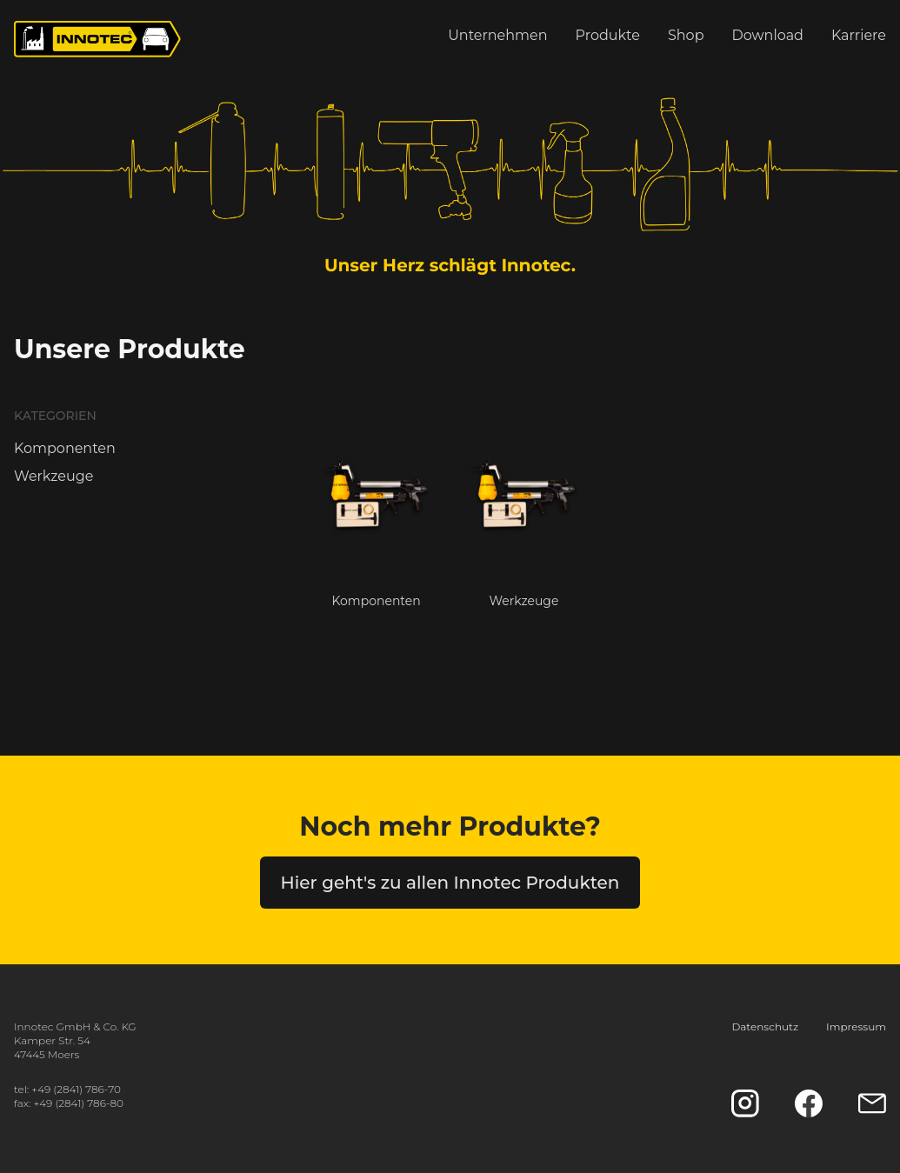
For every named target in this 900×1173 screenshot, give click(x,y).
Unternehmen (497, 35)
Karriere (858, 35)
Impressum (856, 1026)
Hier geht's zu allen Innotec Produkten (450, 882)
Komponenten (65, 448)
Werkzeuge (53, 476)
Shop (686, 35)
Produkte (608, 35)
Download (767, 35)
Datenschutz (764, 1026)
